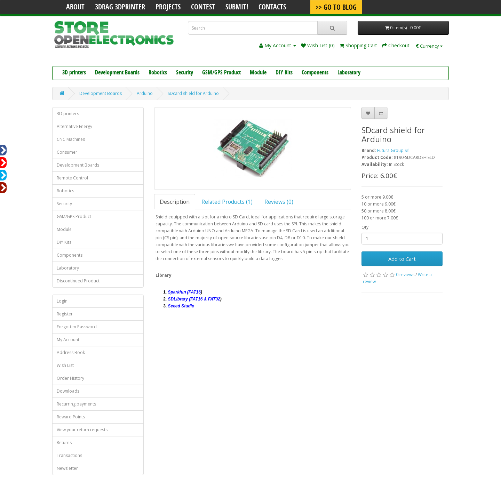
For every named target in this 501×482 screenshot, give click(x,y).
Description (175, 202)
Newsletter (67, 468)
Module (258, 73)
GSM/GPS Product (221, 73)
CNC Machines (71, 139)
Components (315, 73)
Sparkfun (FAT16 (184, 292)
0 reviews (405, 275)
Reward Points (71, 417)
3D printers (74, 73)
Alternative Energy (74, 126)
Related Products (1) (227, 202)
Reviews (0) (278, 202)
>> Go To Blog (336, 8)
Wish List (65, 365)
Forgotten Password (77, 327)
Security (184, 73)
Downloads (68, 391)
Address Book (71, 352)
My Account (68, 340)
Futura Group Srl (393, 150)
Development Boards (117, 73)
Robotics (158, 73)
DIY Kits (284, 73)
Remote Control (72, 178)
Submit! (236, 7)
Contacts (272, 7)
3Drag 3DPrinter (120, 7)
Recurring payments (76, 404)
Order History (70, 378)
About (75, 7)
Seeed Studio (181, 306)
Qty (364, 227)
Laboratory (348, 73)
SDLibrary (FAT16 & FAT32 (194, 299)
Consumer (67, 152)
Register (65, 314)
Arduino (145, 93)
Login (62, 301)
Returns (64, 442)
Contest (203, 7)
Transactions (69, 455)
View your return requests (82, 430)
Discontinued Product (78, 281)
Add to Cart (402, 258)
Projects (168, 7)
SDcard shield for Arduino (193, 93)
